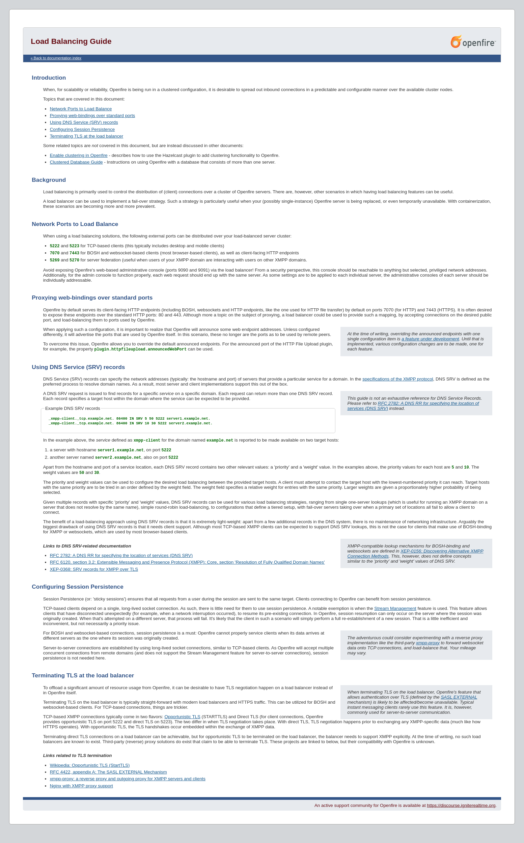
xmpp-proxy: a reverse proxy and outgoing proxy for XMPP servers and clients (127, 783)
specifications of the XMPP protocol (397, 380)
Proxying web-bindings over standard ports (92, 115)
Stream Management (395, 613)
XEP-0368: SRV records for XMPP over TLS (94, 574)
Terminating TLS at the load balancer (86, 136)
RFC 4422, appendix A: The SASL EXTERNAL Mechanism (108, 777)
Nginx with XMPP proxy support (81, 790)
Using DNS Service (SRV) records (84, 122)
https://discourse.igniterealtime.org (461, 810)
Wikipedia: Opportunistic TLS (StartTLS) (90, 770)
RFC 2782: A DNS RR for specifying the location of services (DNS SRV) (121, 560)
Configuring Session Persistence (82, 129)
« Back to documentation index (56, 58)
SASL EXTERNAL (459, 702)
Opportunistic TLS (182, 721)
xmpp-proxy (428, 647)
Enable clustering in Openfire (79, 155)
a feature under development (430, 339)
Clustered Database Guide (76, 162)
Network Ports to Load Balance (81, 108)
